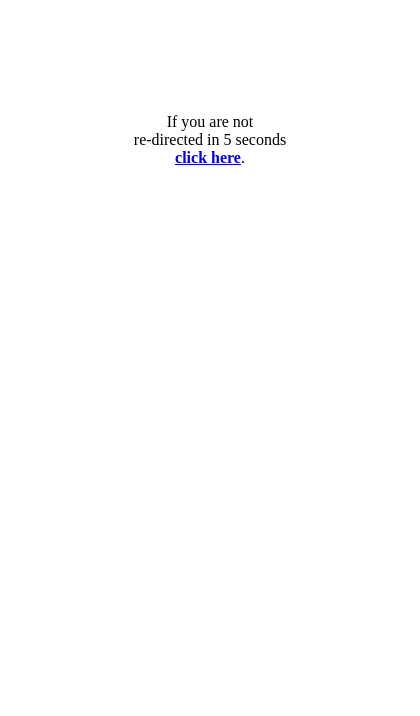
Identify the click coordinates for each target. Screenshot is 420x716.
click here (208, 157)
